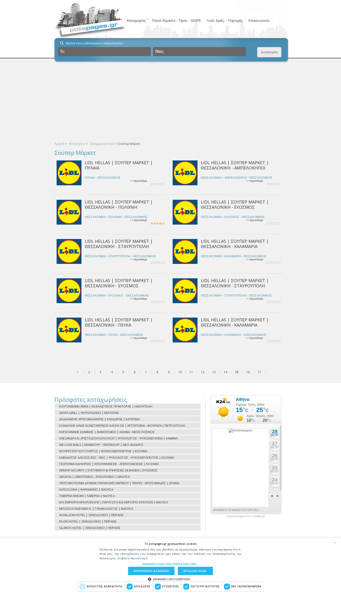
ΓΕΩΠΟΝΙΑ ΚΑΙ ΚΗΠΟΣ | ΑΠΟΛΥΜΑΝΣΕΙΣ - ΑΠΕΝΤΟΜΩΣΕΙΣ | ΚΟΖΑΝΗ (109, 464)
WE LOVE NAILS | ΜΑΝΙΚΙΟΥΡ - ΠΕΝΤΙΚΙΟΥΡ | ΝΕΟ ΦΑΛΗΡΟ (101, 445)
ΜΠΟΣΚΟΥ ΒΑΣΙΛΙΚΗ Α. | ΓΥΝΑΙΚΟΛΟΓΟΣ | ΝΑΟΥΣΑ (96, 508)
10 (180, 372)
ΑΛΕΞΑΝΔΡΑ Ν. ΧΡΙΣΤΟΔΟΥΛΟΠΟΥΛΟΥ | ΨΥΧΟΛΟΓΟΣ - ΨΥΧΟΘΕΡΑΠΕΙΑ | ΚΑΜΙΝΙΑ (118, 438)
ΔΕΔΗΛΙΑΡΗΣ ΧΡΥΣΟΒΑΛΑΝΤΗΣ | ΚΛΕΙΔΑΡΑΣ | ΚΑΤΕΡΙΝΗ (99, 419)
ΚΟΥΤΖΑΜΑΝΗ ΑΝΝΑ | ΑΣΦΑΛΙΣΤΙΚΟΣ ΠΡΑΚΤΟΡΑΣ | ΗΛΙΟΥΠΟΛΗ (105, 406)
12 (202, 372)
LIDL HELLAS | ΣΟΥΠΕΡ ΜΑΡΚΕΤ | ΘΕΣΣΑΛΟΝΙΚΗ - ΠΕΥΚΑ (119, 322)
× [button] (334, 542)
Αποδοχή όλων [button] (194, 571)
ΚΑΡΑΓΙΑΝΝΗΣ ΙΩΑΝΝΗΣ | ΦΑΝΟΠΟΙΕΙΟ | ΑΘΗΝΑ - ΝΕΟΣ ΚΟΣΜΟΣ (107, 432)
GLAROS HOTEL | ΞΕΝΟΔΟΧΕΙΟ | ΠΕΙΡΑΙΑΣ (90, 528)
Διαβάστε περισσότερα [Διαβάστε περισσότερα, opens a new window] (132, 558)
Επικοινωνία (258, 20)
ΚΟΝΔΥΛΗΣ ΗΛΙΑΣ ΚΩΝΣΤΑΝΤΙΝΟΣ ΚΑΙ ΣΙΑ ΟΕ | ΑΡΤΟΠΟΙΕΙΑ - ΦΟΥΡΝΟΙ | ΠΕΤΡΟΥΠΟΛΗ (122, 425)
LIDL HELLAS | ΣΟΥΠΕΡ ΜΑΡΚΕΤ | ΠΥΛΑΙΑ (119, 165)
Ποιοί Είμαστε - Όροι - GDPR (176, 20)
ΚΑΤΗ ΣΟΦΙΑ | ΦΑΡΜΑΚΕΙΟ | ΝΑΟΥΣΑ (86, 489)
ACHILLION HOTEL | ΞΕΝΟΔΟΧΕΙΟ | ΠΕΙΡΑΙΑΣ (91, 515)
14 (225, 372)
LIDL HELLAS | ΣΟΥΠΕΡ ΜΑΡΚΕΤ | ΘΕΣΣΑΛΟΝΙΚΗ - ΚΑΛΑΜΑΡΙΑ (235, 243)
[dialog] (170, 566)
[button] (170, 564)
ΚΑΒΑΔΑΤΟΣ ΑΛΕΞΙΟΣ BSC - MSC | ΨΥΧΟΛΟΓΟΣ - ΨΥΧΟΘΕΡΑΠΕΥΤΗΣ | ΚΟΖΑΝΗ (116, 457)
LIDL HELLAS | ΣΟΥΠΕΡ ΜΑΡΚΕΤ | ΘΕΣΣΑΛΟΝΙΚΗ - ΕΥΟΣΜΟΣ (235, 204)
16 (248, 372)
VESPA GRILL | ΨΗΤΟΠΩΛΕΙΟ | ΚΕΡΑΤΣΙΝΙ (89, 413)
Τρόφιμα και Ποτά (102, 144)
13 (214, 372)
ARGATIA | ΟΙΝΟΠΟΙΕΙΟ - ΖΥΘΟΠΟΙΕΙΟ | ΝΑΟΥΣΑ (94, 476)
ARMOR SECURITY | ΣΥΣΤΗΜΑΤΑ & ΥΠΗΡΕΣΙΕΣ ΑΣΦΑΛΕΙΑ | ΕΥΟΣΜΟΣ (108, 470)
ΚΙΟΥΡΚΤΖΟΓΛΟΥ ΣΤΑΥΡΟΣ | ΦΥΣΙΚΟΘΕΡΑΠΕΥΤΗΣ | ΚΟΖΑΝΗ (103, 451)
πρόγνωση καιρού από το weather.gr (245, 516)
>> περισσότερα (138, 180)
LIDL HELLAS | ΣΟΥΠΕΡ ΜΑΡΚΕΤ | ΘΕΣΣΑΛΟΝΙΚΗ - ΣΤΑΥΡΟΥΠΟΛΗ (119, 243)
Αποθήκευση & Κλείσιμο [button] (151, 571)
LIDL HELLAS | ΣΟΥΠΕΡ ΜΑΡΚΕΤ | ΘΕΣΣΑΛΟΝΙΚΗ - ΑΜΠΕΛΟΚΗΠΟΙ (235, 165)
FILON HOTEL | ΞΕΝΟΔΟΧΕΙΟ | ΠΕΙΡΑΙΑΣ (88, 521)
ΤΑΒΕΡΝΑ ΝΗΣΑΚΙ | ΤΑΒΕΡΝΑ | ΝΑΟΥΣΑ (87, 496)
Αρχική (59, 144)
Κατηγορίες (136, 20)
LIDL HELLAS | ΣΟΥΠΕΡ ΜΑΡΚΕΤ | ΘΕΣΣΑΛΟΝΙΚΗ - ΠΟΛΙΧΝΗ (119, 204)
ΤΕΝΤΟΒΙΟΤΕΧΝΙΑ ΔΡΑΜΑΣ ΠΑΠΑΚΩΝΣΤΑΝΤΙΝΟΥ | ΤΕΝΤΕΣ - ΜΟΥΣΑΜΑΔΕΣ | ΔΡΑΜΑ (119, 483)
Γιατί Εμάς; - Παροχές (224, 20)
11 (191, 372)
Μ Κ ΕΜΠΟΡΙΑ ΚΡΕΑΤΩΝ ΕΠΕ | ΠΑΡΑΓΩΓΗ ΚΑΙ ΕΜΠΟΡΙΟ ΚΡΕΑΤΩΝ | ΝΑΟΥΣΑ (113, 502)
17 (259, 372)
